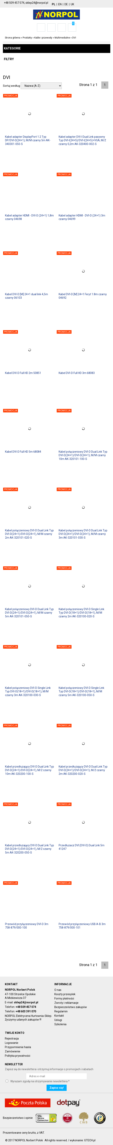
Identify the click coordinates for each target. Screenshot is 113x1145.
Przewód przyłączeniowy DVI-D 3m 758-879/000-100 (26, 925)
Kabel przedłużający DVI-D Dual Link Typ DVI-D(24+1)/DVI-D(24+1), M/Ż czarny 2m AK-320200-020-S (83, 770)
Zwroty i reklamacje (66, 1002)
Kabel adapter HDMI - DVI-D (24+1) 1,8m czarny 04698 (29, 217)
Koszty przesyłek (64, 994)
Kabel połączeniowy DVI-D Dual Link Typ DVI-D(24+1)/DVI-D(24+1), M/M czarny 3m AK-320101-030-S (83, 534)
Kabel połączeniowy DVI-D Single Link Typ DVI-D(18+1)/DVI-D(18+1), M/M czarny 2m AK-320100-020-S (81, 613)
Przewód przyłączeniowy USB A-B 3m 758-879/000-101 (82, 925)
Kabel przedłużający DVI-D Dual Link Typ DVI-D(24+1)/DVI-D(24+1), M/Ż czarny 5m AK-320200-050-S (29, 849)
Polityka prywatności (17, 1055)
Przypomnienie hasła (18, 1047)
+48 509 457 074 (26, 1006)
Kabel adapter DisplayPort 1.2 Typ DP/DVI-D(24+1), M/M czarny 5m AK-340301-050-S (27, 140)
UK (72, 4)
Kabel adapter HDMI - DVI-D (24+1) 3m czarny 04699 (82, 217)
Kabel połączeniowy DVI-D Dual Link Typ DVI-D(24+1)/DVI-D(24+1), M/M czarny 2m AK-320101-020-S (29, 534)
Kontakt (59, 1015)
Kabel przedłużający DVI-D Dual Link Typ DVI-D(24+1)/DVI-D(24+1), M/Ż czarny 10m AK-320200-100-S (29, 770)
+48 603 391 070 (26, 1011)
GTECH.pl (89, 1140)
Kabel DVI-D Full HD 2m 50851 (23, 373)
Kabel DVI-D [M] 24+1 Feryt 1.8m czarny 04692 (83, 296)
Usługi (58, 1020)
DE (66, 4)
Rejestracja (12, 1038)
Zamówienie (12, 1051)
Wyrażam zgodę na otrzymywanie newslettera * (40, 1081)
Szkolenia (60, 1024)
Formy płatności (64, 998)
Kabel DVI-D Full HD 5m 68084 (23, 451)
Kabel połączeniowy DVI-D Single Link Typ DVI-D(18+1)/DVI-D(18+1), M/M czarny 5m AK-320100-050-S (81, 691)
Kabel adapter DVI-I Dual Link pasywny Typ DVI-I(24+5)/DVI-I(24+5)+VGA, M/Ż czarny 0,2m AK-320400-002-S (82, 140)
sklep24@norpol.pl (26, 1002)
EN (60, 4)
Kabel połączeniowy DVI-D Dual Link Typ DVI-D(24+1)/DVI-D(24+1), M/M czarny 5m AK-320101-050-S (29, 613)
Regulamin (61, 1011)
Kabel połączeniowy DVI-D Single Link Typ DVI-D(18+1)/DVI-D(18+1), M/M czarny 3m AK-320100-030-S (28, 691)
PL (53, 4)
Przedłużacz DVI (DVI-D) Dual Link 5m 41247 (81, 847)
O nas (57, 989)
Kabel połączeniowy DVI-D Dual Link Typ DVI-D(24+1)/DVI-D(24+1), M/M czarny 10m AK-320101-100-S (83, 455)
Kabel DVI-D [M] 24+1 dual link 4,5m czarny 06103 (26, 296)
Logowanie (11, 1042)
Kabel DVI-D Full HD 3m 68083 (77, 373)
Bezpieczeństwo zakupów (70, 1007)
